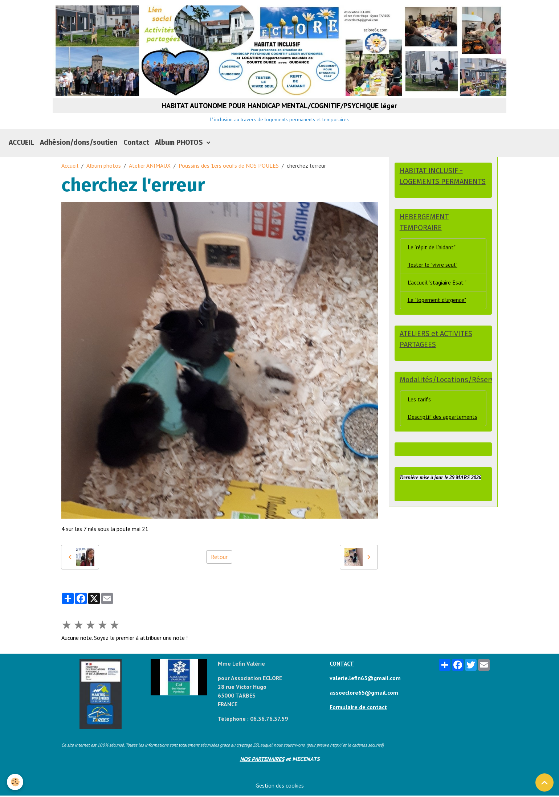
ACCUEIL (21, 144)
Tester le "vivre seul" (432, 267)
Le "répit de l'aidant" (432, 249)
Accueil (69, 167)
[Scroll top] (544, 782)
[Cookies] (15, 782)
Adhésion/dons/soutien (79, 144)
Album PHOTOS (180, 144)
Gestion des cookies (280, 786)
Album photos (103, 167)
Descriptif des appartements (442, 420)
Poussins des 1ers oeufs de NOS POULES (229, 167)
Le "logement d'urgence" (437, 302)
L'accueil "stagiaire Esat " (437, 285)
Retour (219, 558)
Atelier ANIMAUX (150, 167)
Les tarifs (419, 402)
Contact (136, 144)
